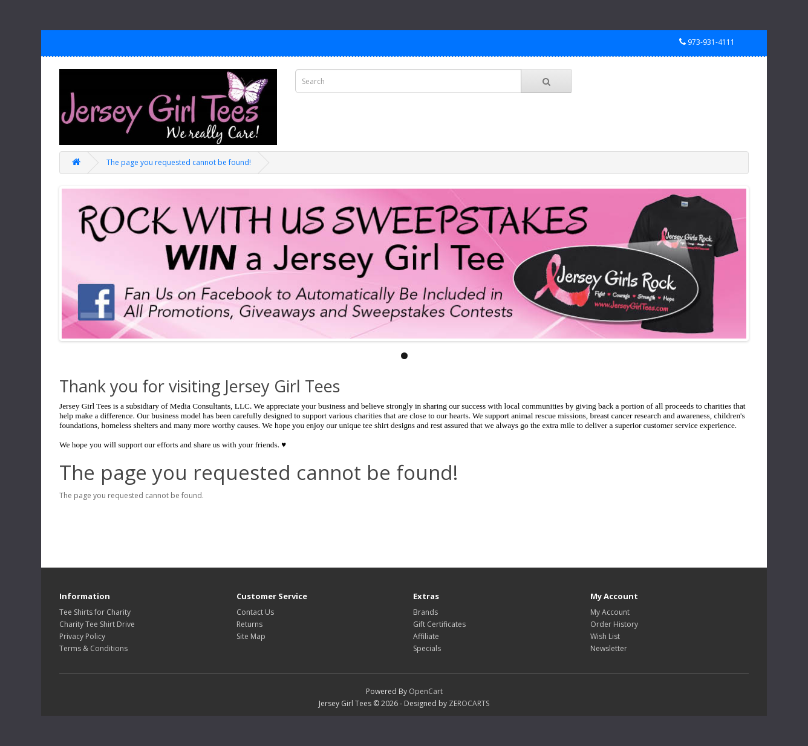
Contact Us (255, 612)
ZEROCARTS (469, 703)
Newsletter (608, 648)
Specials (427, 648)
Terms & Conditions (93, 648)
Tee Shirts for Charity (95, 612)
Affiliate (426, 636)
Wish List (605, 636)
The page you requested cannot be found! (178, 162)
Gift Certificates (439, 624)
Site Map (251, 636)
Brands (425, 612)
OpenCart (426, 691)
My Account (610, 612)
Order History (614, 624)
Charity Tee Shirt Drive (97, 624)
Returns (249, 624)
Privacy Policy (82, 636)
